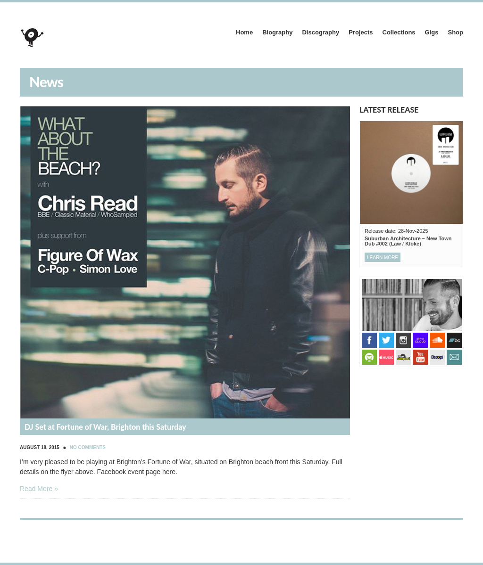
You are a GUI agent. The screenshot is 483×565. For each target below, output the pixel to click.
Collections (399, 32)
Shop (456, 32)
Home (244, 32)
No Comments (88, 447)
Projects (361, 32)
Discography (320, 32)
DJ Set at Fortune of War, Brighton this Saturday (105, 426)
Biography (277, 32)
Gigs (432, 32)
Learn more (382, 257)
